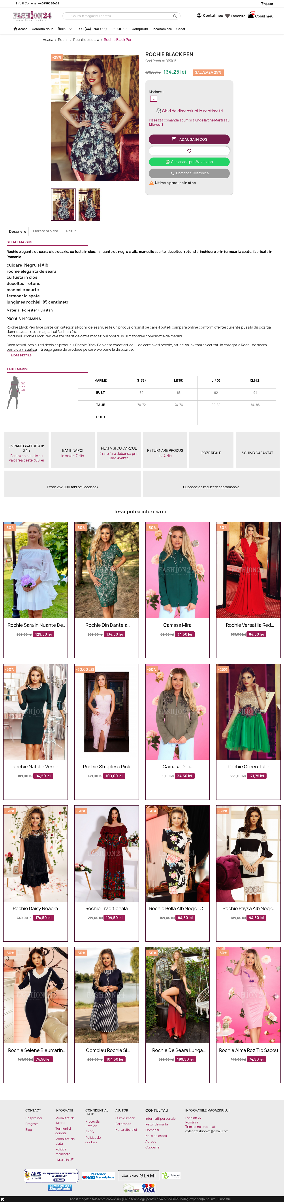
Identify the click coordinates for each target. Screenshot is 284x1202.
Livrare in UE (64, 1160)
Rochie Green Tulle (248, 766)
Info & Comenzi (35, 3)
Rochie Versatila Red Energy (248, 625)
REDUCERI (119, 29)
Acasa (20, 29)
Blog (28, 1129)
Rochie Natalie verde (35, 766)
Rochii (66, 29)
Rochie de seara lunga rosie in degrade (177, 1050)
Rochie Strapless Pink (106, 766)
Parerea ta (123, 1124)
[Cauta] (121, 15)
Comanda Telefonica (189, 173)
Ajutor (267, 4)
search (175, 16)
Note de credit (156, 1136)
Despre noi (33, 1118)
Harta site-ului (126, 1129)
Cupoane (152, 1147)
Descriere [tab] (17, 231)
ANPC (89, 1132)
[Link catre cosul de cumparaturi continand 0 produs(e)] (251, 16)
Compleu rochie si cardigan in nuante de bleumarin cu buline (107, 1050)
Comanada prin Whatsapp (189, 162)
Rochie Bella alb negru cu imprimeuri (177, 908)
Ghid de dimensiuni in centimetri (189, 111)
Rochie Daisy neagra (35, 908)
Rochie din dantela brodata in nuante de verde (106, 625)
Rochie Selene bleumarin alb (35, 1050)
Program (31, 1124)
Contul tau (156, 1110)
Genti (180, 29)
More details (21, 355)
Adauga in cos (189, 139)
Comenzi (152, 1130)
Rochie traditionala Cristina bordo (106, 908)
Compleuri (140, 29)
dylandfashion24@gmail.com (206, 1131)
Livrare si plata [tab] (45, 231)
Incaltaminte (162, 29)
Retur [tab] (71, 231)
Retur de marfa (156, 1124)
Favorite (235, 16)
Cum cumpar (125, 1118)
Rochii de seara (86, 39)
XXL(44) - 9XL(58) (92, 29)
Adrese (150, 1141)
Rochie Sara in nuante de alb (35, 625)
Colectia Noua (42, 29)
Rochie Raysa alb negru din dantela (249, 908)
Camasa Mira (177, 625)
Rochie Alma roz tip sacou (248, 1050)
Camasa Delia (177, 766)
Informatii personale (160, 1118)
